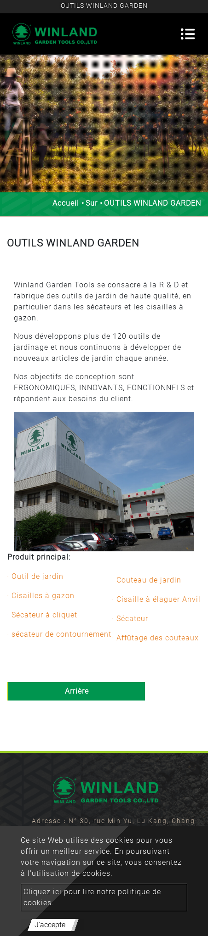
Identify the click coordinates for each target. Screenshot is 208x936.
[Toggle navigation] (188, 34)
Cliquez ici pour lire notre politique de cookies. (92, 897)
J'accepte (50, 924)
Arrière (77, 691)
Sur (92, 203)
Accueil (65, 203)
